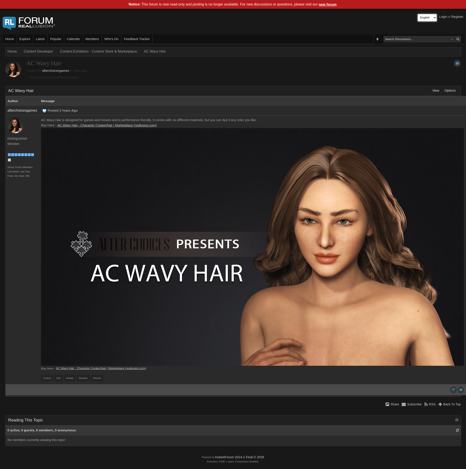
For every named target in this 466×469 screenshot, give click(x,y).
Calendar (73, 39)
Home (10, 39)
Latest (40, 39)
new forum (327, 4)
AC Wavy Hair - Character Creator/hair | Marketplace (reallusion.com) (106, 125)
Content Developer (38, 51)
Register (457, 16)
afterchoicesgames (55, 70)
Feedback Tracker (136, 39)
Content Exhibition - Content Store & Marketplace (98, 51)
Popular (56, 39)
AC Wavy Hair (155, 51)
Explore (25, 39)
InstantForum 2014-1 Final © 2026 (239, 457)
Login (443, 16)
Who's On (111, 39)
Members (92, 39)
